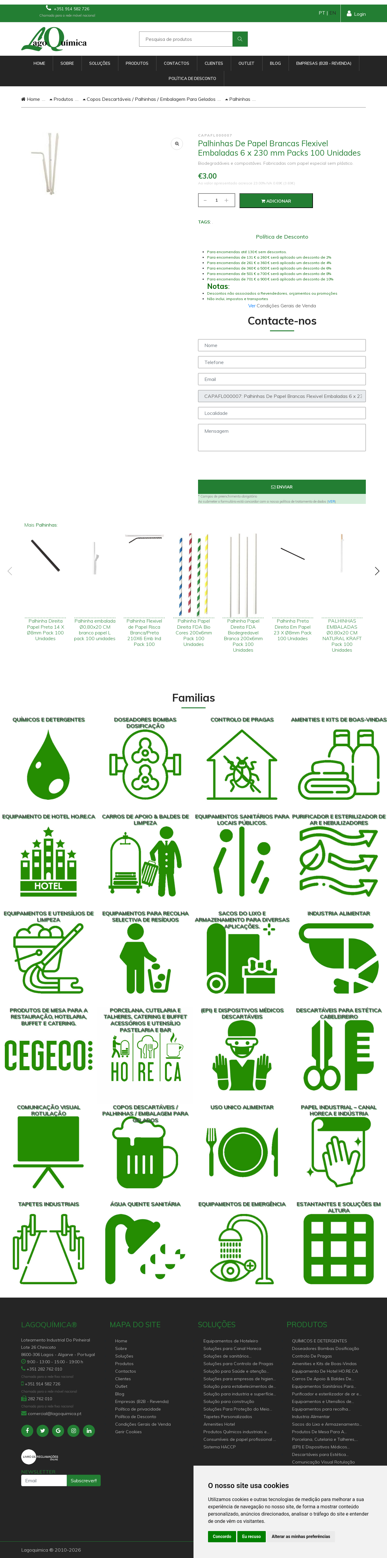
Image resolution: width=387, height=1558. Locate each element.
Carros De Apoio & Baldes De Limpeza (321, 1379)
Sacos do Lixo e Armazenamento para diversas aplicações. (325, 1424)
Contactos (176, 63)
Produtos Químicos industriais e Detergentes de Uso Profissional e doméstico (237, 1432)
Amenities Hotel (219, 1424)
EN (332, 13)
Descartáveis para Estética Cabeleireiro (319, 1455)
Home (39, 63)
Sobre (67, 63)
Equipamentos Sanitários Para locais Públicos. (322, 1387)
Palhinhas (237, 99)
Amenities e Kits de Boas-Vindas (324, 1363)
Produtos (137, 63)
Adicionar (276, 201)
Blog (275, 63)
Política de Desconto (192, 78)
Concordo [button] (222, 1536)
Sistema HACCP (219, 1447)
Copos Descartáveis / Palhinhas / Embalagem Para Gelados (149, 99)
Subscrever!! (84, 1480)
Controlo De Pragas (312, 1356)
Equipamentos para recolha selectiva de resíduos (320, 1409)
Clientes (214, 63)
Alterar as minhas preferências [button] (301, 1536)
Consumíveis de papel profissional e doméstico (239, 1440)
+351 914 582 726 (67, 8)
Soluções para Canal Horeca (232, 1348)
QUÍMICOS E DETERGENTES (319, 1341)
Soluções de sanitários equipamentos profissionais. (231, 1356)
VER (331, 501)
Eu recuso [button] (251, 1536)
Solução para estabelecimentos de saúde (238, 1387)
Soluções (99, 63)
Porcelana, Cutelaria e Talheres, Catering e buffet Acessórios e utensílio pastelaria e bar (323, 1440)
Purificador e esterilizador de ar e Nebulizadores (325, 1394)
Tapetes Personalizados (227, 1416)
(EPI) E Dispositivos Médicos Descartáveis (319, 1447)
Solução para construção (228, 1401)
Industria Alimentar (311, 1416)
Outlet (247, 63)
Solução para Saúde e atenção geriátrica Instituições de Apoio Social (234, 1371)
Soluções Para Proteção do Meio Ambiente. (236, 1409)
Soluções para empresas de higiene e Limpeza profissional (239, 1379)
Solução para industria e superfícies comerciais (239, 1394)
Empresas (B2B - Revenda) (323, 63)
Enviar (282, 487)
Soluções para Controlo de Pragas (238, 1363)
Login (356, 13)
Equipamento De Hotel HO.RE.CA (325, 1371)
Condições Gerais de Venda (143, 1424)
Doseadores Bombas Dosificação (325, 1348)
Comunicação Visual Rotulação (323, 1462)
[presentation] (282, 468)
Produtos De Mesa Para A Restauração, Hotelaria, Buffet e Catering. (324, 1432)
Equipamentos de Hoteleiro (230, 1341)
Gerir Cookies (128, 1431)
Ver (252, 306)
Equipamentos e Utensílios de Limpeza (321, 1402)
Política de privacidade (138, 1409)
